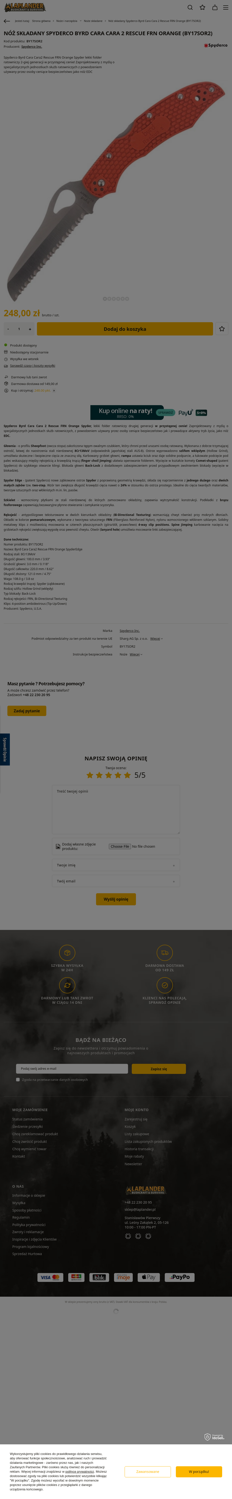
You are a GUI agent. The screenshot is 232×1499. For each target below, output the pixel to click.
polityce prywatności (79, 1471)
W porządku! (199, 1471)
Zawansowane (147, 1471)
